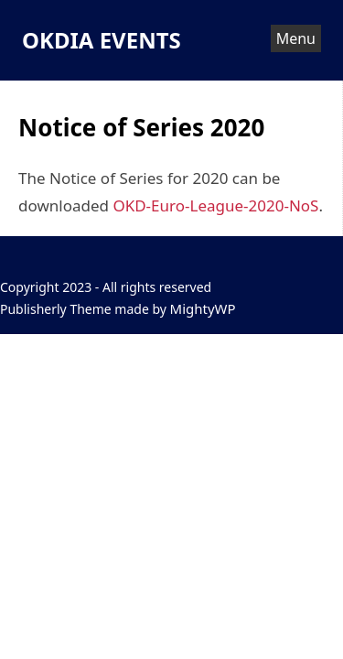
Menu (296, 38)
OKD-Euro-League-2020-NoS (215, 205)
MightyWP (203, 308)
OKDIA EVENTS (101, 40)
